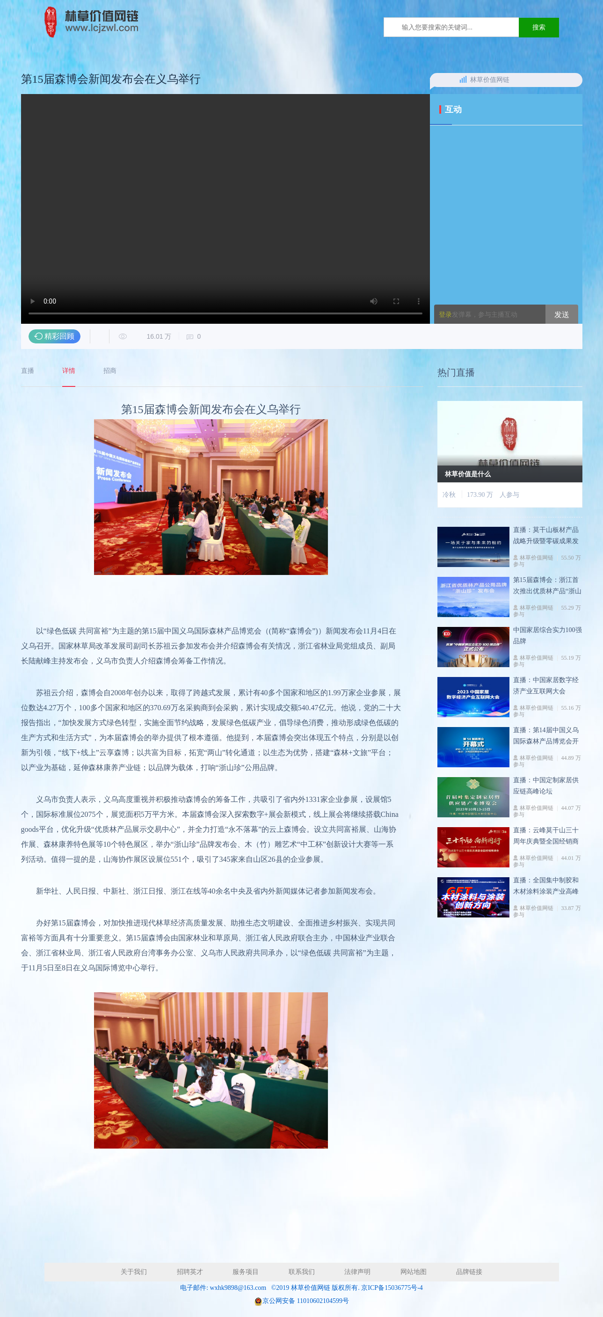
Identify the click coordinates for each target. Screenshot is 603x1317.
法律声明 (357, 1271)
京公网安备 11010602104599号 (305, 1300)
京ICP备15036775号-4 (391, 1287)
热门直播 (456, 376)
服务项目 (245, 1271)
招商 (109, 371)
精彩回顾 (59, 336)
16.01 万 (145, 336)
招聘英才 (190, 1271)
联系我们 (302, 1271)
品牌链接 (469, 1271)
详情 (68, 371)
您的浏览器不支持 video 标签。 (225, 209)
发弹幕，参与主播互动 (478, 314)
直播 (27, 371)
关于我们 (134, 1271)
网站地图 (413, 1271)
